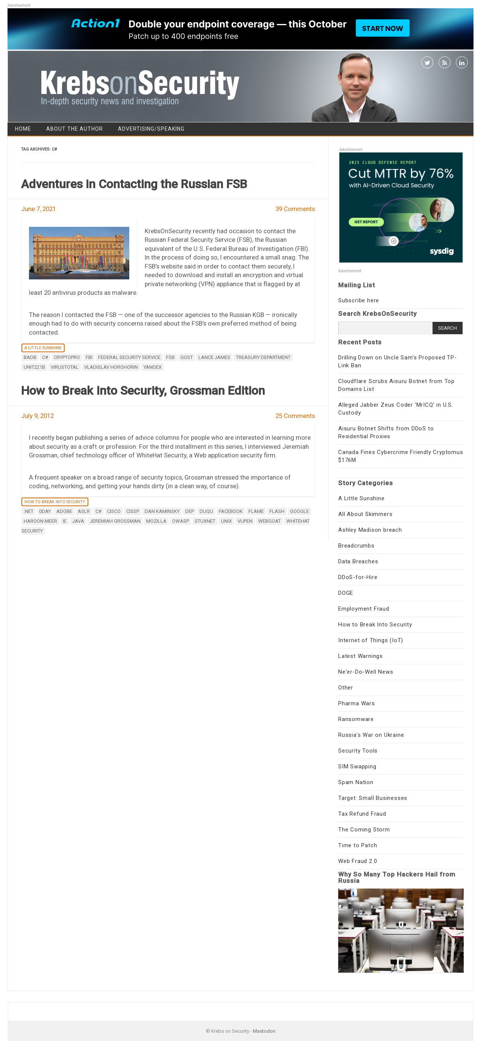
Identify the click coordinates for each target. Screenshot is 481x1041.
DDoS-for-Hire (357, 577)
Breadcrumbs (356, 545)
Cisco (114, 511)
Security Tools (358, 750)
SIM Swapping (357, 766)
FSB (170, 357)
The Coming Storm (364, 829)
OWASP (180, 521)
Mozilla (156, 521)
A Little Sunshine (43, 347)
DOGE (345, 593)
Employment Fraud (363, 608)
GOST (186, 357)
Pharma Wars (356, 703)
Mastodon (264, 1031)
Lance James (214, 357)
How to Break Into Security (54, 501)
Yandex (153, 367)
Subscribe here (358, 300)
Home (23, 129)
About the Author (74, 129)
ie (65, 521)
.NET (28, 511)
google (299, 511)
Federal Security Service (129, 357)
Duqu (206, 511)
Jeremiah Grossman (115, 521)
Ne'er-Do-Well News (365, 671)
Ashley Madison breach (370, 530)
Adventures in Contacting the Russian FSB (134, 184)
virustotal (65, 367)
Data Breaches (358, 561)
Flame (256, 511)
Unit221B (34, 367)
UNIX (226, 521)
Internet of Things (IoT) (370, 640)
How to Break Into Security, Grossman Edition (143, 390)
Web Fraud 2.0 (357, 861)
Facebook (231, 511)
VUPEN (245, 521)
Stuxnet (205, 521)
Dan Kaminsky (162, 511)
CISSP (132, 511)
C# (45, 357)
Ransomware (356, 719)
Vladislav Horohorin (111, 367)
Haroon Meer (40, 521)
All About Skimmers (365, 514)
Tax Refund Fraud (362, 813)
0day (45, 511)
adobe (64, 511)
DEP (189, 511)
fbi (89, 357)
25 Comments (295, 415)
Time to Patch (357, 845)
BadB (30, 357)
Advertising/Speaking (151, 129)
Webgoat (269, 521)
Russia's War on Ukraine (371, 735)
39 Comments (295, 209)
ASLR (84, 511)
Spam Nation (356, 782)
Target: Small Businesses (372, 798)
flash (276, 511)
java (78, 521)
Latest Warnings (360, 656)
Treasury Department (263, 357)
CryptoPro (67, 357)
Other (345, 687)
